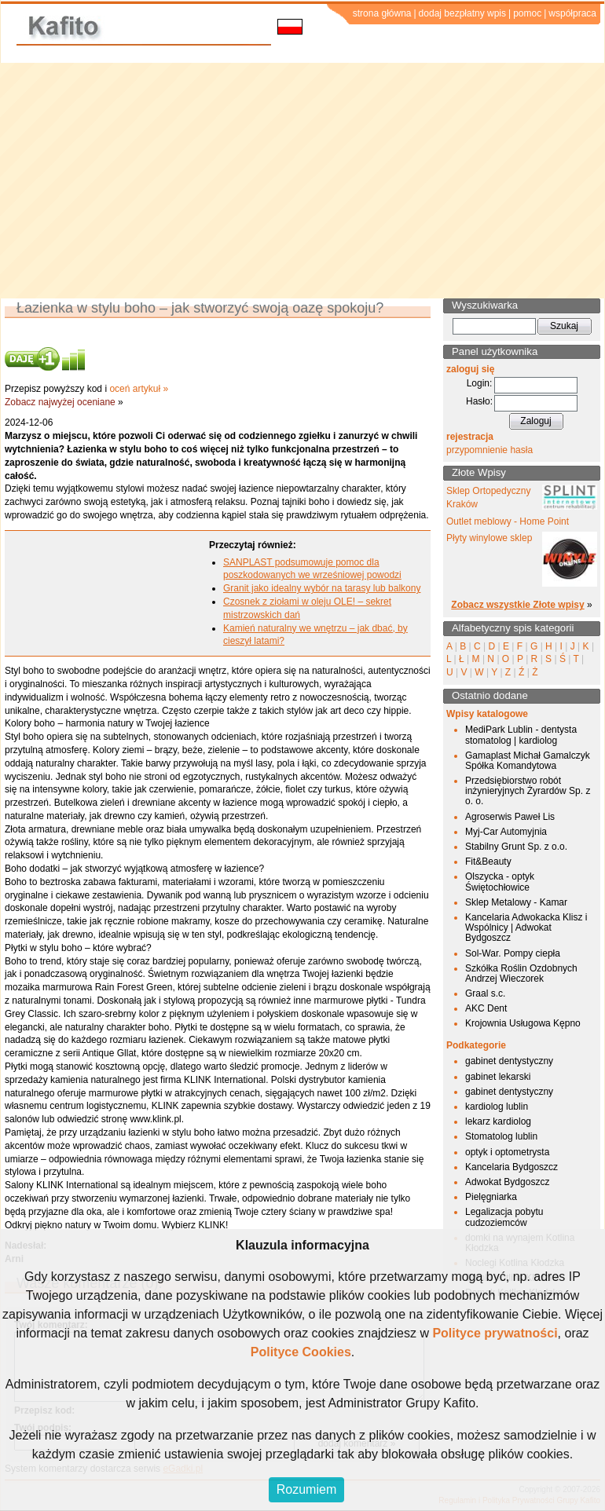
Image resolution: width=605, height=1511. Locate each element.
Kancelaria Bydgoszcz (511, 1167)
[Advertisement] (303, 181)
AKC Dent (486, 1008)
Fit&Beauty (488, 861)
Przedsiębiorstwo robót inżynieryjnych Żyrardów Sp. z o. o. (527, 791)
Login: (480, 383)
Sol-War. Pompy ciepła (512, 953)
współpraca (572, 13)
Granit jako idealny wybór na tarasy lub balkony (321, 588)
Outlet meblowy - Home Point (507, 521)
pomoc (527, 13)
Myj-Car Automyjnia (506, 831)
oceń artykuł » (138, 388)
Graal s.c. (485, 993)
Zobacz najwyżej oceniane (60, 402)
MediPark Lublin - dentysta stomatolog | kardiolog (521, 734)
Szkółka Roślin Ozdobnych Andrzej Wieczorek (521, 973)
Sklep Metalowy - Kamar (516, 902)
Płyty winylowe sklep (489, 537)
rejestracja (469, 436)
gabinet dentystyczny (509, 1061)
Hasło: (479, 401)
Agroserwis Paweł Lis (510, 816)
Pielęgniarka (491, 1196)
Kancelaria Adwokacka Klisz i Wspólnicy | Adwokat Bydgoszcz (526, 927)
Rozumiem (306, 1489)
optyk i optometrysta (507, 1152)
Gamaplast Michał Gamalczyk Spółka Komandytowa (527, 760)
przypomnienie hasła (489, 450)
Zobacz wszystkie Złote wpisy (517, 604)
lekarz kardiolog (498, 1121)
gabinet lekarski (497, 1076)
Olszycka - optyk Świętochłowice (499, 881)
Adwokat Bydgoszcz (507, 1181)
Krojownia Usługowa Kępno (523, 1023)
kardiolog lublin (496, 1106)
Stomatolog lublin (501, 1136)
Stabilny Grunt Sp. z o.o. (516, 846)
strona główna (382, 13)
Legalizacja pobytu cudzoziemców (504, 1216)
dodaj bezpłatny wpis (462, 13)
